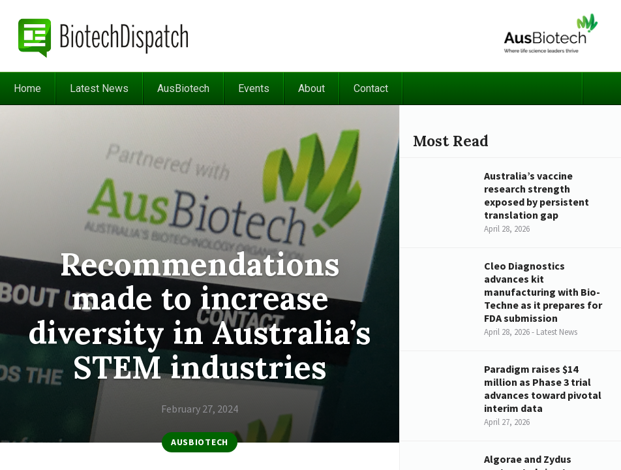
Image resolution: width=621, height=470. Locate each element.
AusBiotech (183, 88)
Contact (371, 88)
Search (601, 88)
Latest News (99, 88)
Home (27, 88)
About (311, 88)
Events (253, 88)
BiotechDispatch (103, 36)
